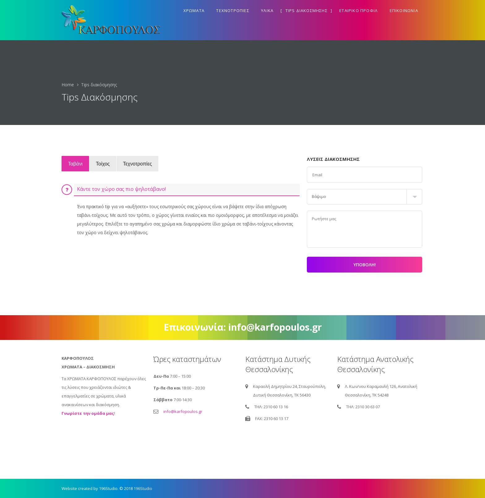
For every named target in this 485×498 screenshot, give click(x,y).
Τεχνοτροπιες (232, 10)
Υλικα (267, 10)
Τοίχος (107, 163)
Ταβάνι (76, 163)
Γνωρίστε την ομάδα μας (88, 413)
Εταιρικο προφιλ (358, 10)
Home (68, 85)
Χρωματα (193, 10)
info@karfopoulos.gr (182, 411)
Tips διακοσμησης (306, 10)
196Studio (143, 488)
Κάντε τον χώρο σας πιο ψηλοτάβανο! (121, 189)
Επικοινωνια (404, 10)
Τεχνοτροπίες (143, 163)
